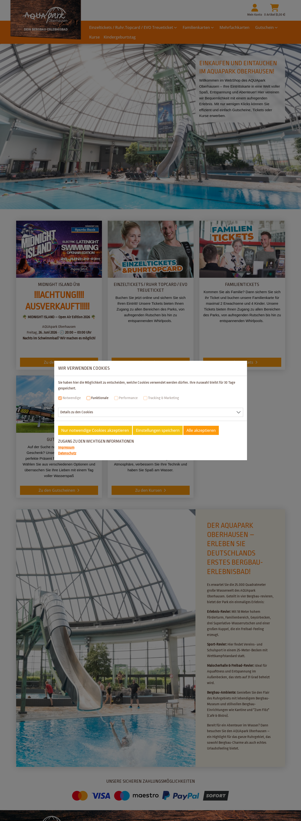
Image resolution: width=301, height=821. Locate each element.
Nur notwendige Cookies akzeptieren (95, 430)
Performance (128, 398)
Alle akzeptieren (201, 430)
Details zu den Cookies (76, 412)
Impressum (66, 448)
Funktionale (99, 398)
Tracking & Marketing (163, 398)
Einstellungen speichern (158, 430)
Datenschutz (67, 453)
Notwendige (72, 398)
